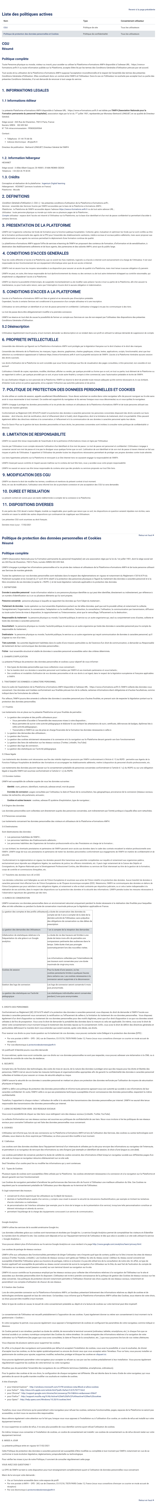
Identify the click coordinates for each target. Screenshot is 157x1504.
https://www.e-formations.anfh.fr (73, 209)
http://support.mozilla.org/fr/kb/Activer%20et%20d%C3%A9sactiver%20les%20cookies (61, 1396)
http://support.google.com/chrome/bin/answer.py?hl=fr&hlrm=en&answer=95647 (59, 1393)
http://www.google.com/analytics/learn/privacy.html (117, 1244)
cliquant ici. (101, 1354)
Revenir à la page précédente (142, 9)
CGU (6, 27)
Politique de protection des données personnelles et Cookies (31, 34)
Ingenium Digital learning (53, 183)
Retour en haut (146, 535)
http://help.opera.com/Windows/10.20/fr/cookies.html (45, 1399)
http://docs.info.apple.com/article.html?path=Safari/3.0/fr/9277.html (52, 1390)
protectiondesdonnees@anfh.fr (42, 1045)
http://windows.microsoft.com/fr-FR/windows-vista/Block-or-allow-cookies (64, 1387)
